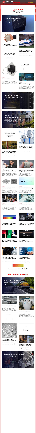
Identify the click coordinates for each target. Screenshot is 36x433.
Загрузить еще (18, 265)
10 (26, 268)
